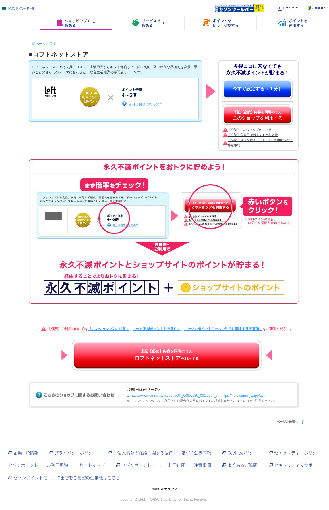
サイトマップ (92, 465)
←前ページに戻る (42, 44)
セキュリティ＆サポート (297, 465)
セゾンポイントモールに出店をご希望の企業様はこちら (66, 478)
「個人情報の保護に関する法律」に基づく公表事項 (162, 453)
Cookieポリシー (242, 453)
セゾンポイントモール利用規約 (38, 465)
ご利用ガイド (320, 8)
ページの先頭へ (290, 421)
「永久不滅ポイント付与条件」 (157, 329)
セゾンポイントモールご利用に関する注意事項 (166, 465)
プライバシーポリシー (75, 453)
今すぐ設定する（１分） (258, 88)
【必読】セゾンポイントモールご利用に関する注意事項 (260, 142)
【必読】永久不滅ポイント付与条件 (253, 135)
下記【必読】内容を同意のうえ (258, 115)
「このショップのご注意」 (108, 329)
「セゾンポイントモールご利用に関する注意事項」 (223, 329)
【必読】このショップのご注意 (250, 129)
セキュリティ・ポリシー (297, 453)
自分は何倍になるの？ (146, 104)
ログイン (288, 8)
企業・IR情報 (25, 453)
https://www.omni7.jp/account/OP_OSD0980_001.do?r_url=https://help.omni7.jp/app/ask (198, 396)
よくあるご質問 (242, 465)
